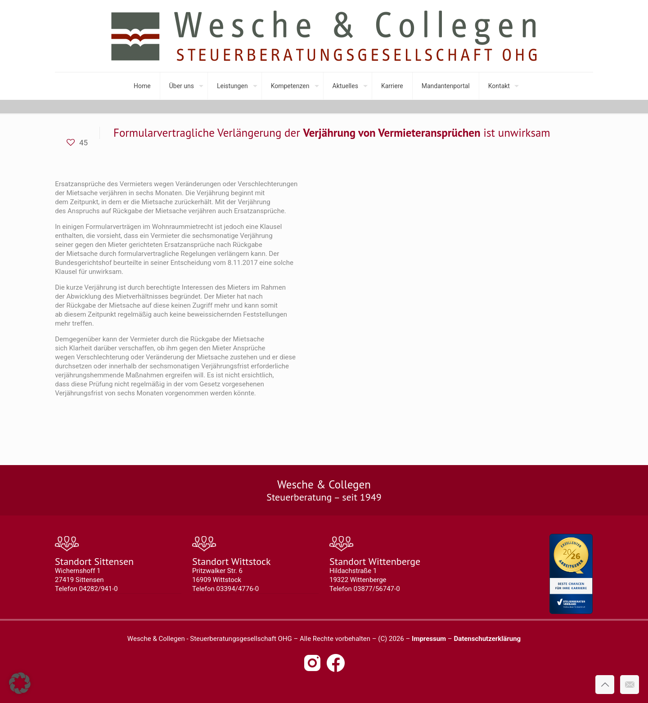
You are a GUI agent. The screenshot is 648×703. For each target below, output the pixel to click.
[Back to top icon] (604, 684)
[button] (20, 683)
